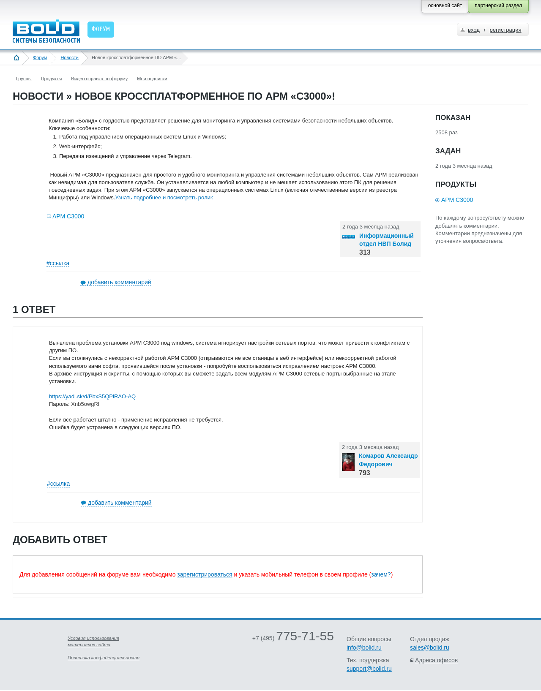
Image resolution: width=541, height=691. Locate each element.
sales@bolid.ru (429, 647)
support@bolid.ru (369, 668)
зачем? (381, 574)
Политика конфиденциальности (103, 657)
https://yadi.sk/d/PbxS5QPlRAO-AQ (92, 396)
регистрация (505, 30)
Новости (69, 57)
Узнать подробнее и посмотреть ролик (164, 197)
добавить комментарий (119, 282)
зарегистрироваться (204, 574)
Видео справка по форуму (99, 78)
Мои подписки (152, 78)
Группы (24, 78)
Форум (40, 57)
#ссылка (57, 263)
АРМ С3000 (68, 216)
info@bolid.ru (364, 647)
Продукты (51, 78)
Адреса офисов (436, 660)
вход (474, 30)
